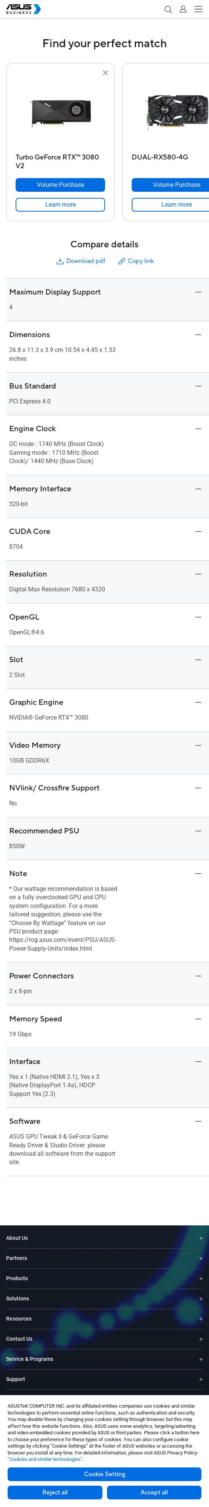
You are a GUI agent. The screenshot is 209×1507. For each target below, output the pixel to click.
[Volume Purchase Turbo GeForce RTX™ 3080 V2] (60, 185)
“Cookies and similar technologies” (45, 1459)
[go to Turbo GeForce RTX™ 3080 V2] (61, 114)
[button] (167, 9)
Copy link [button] (135, 261)
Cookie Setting (104, 1474)
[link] (60, 205)
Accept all (154, 1492)
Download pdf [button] (80, 261)
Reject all (55, 1492)
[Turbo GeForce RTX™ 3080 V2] (60, 159)
